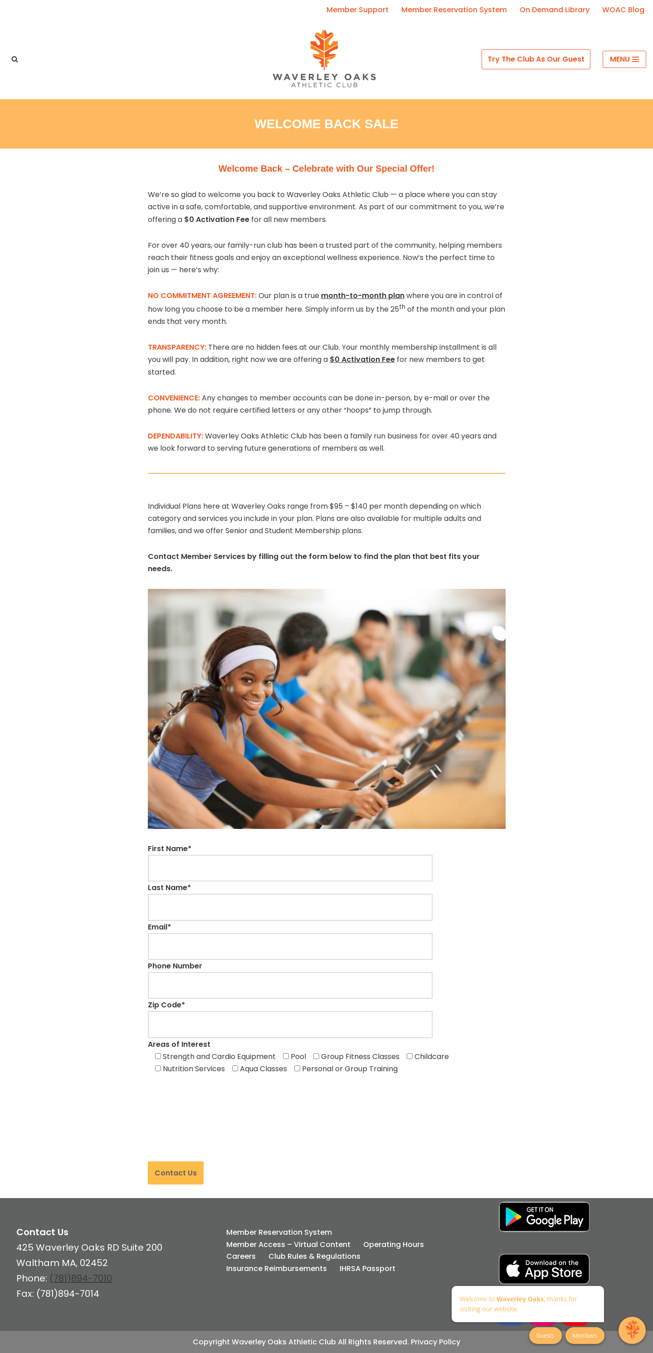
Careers (241, 1256)
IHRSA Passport (367, 1268)
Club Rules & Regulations (314, 1256)
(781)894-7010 (80, 1278)
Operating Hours (393, 1244)
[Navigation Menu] (624, 59)
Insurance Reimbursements (276, 1268)
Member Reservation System (454, 10)
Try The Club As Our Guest (536, 59)
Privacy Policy (435, 1342)
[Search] (14, 59)
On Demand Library (555, 10)
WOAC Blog (623, 10)
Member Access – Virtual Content (288, 1244)
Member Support (357, 10)
